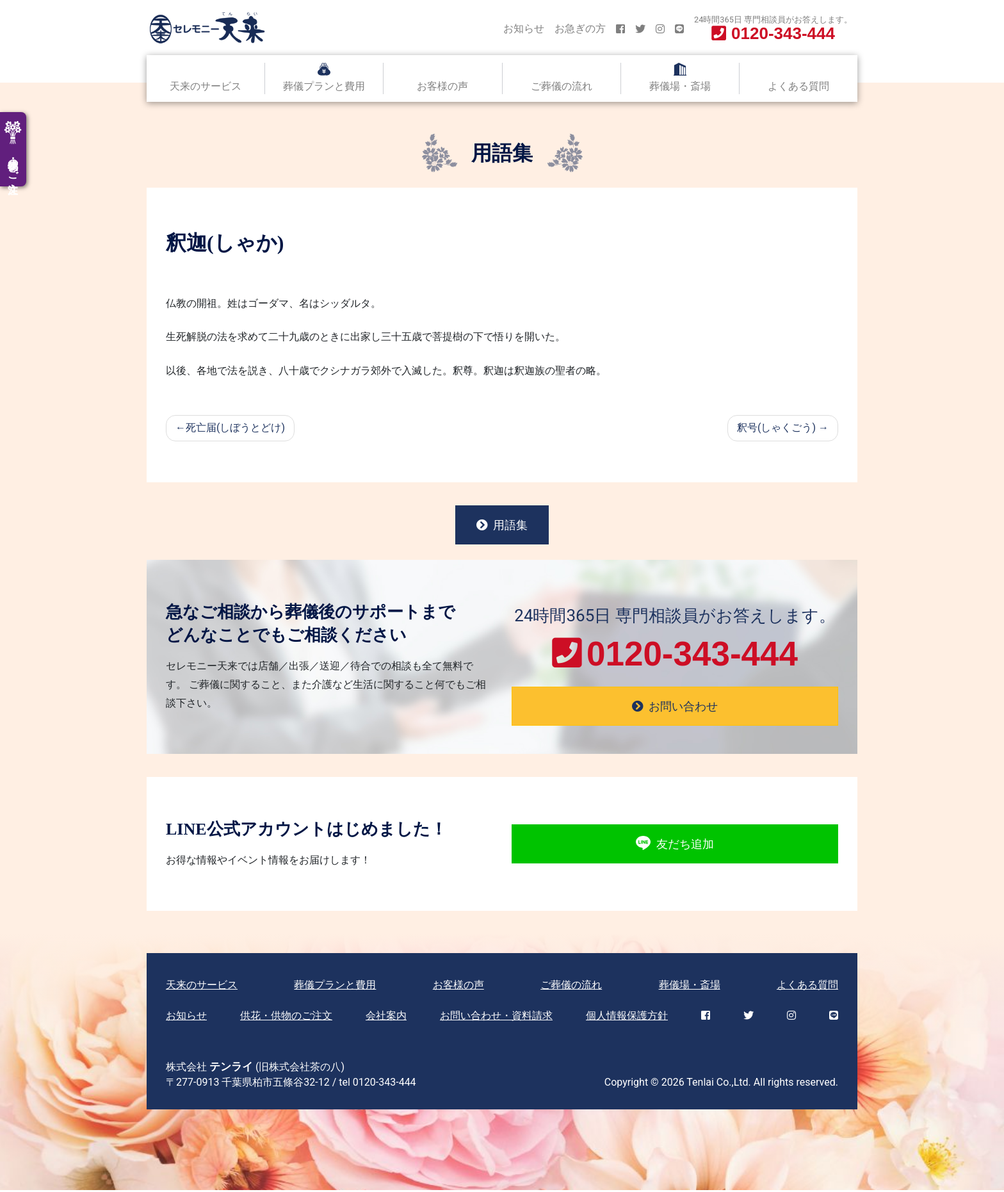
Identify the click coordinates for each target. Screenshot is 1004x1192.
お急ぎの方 (580, 28)
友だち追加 (675, 845)
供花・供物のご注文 (286, 1017)
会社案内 (386, 1017)
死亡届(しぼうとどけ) (235, 427)
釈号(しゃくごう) (776, 427)
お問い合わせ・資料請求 (496, 1017)
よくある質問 (798, 86)
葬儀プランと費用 (324, 86)
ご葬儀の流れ (561, 86)
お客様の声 (442, 86)
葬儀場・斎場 (680, 86)
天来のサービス (205, 86)
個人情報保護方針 (627, 1017)
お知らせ (523, 28)
